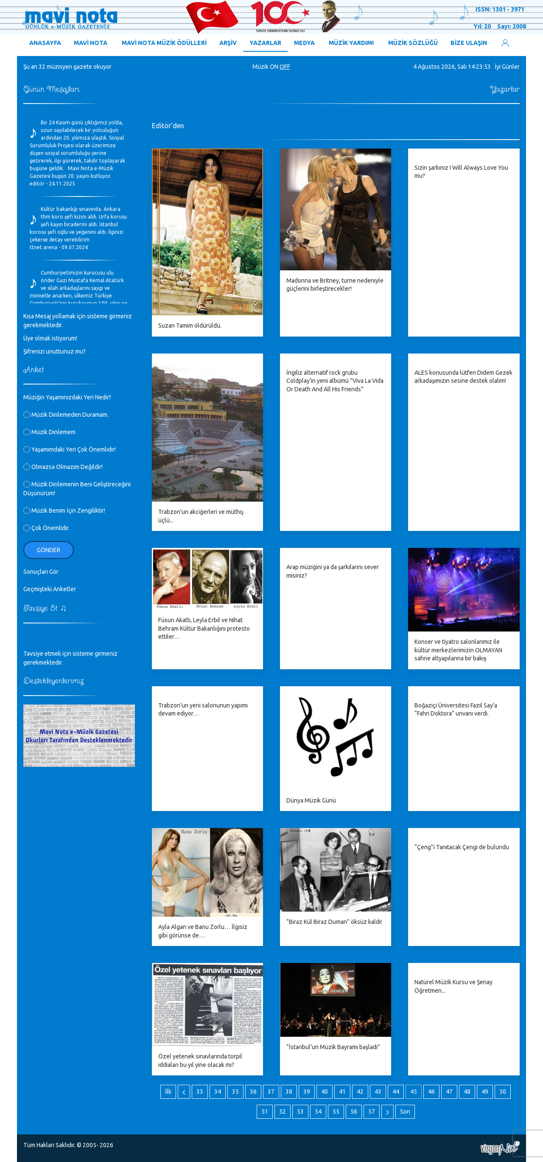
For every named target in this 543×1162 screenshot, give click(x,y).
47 (449, 1091)
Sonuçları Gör (41, 571)
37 (271, 1091)
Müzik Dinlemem (49, 432)
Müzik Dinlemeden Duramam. (66, 414)
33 (199, 1091)
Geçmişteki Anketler (49, 589)
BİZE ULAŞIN (469, 42)
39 (306, 1091)
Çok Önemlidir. (46, 528)
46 (431, 1091)
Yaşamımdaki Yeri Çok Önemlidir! (69, 449)
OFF (285, 66)
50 (502, 1091)
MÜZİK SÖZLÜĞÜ (413, 42)
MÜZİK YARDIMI (351, 42)
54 (318, 1111)
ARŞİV (228, 42)
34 (217, 1091)
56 (353, 1111)
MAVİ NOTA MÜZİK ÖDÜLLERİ (164, 42)
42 (360, 1091)
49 (484, 1091)
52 (282, 1111)
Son (405, 1111)
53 (300, 1111)
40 (324, 1091)
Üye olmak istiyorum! (50, 338)
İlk (168, 1091)
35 (235, 1091)
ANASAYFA (45, 42)
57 (371, 1111)
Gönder (48, 550)
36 (253, 1091)
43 (378, 1091)
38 (288, 1091)
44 (395, 1091)
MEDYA (304, 42)
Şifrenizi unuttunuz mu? (54, 351)
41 (342, 1091)
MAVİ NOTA (90, 42)
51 (264, 1111)
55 (336, 1111)
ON (274, 66)
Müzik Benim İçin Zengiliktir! (64, 510)
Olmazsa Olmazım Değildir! (63, 466)
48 (467, 1091)
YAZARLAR (265, 42)
